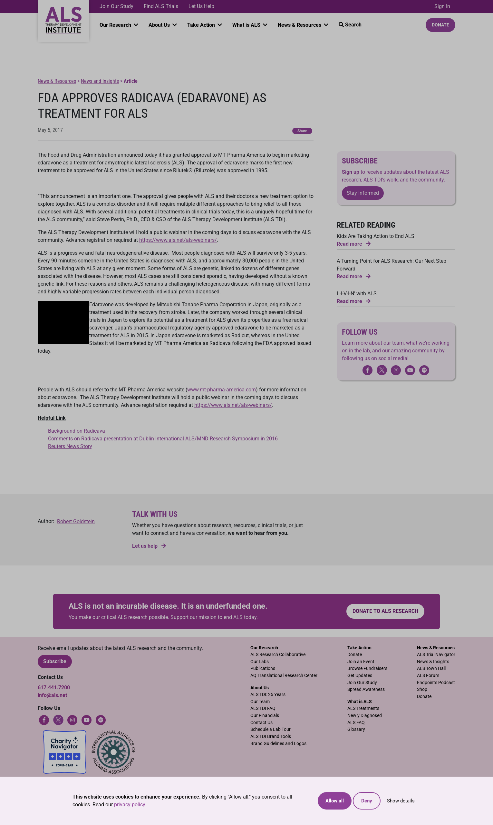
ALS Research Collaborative (277, 654)
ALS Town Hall (431, 668)
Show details (401, 801)
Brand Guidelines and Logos (278, 743)
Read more (354, 244)
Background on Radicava (76, 431)
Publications (262, 668)
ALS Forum (428, 675)
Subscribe (54, 661)
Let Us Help (201, 6)
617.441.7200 (54, 687)
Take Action (201, 25)
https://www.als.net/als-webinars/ (178, 240)
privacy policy (129, 804)
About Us (160, 25)
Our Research (116, 25)
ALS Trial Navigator (436, 654)
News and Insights (100, 81)
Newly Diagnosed (364, 715)
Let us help (149, 546)
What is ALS (247, 25)
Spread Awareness (366, 689)
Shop (422, 689)
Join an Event (360, 661)
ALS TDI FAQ (263, 708)
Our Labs (259, 661)
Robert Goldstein (76, 521)
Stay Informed (363, 193)
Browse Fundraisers (367, 668)
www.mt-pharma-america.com (221, 390)
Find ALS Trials (161, 6)
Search (350, 25)
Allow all (334, 801)
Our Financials (264, 715)
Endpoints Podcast (436, 682)
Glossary (356, 729)
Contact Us (261, 722)
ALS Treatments (363, 708)
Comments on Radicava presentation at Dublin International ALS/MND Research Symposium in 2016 (163, 439)
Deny (366, 801)
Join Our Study (116, 6)
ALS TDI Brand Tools (270, 736)
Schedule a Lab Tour (270, 729)
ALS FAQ (356, 722)
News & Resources (300, 25)
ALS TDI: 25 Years (267, 694)
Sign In (442, 6)
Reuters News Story (70, 446)
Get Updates (359, 675)
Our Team (260, 701)
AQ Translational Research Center (283, 675)
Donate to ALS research (385, 611)
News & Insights (433, 661)
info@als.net (52, 695)
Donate (440, 24)
